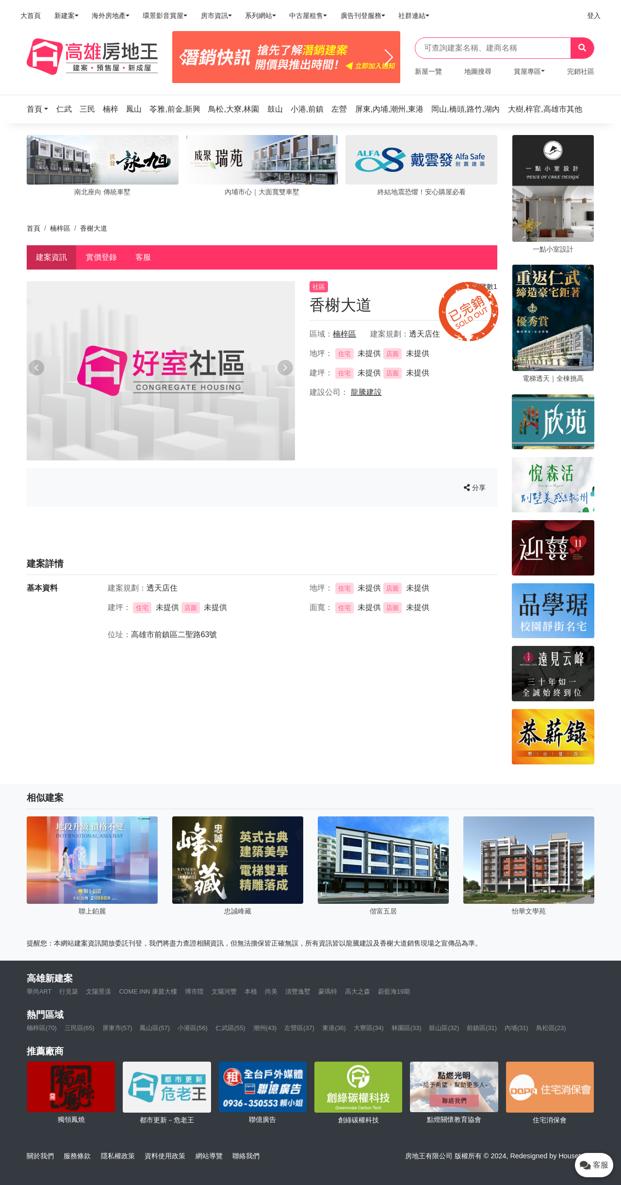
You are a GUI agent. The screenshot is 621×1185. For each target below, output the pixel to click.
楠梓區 (60, 228)
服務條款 (77, 1156)
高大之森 (357, 991)
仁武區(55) (230, 1028)
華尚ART (39, 991)
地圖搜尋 (477, 71)
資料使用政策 (165, 1156)
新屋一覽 (428, 71)
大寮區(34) (369, 1028)
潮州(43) (265, 1028)
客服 (143, 257)
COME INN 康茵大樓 (148, 991)
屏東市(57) (117, 1028)
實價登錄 (101, 257)
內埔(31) (516, 1028)
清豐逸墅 (297, 991)
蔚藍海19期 (394, 991)
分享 (475, 487)
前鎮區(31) (482, 1028)
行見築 (68, 991)
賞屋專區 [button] (527, 71)
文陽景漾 (98, 991)
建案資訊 (51, 257)
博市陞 (194, 991)
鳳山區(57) (155, 1028)
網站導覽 (209, 1156)
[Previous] (183, 57)
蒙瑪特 (327, 991)
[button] (40, 109)
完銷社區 (580, 71)
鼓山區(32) (444, 1028)
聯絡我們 (246, 1156)
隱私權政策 (118, 1156)
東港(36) (334, 1028)
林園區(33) (407, 1028)
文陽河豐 (224, 991)
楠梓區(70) (42, 1028)
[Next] (388, 57)
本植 (251, 991)
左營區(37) (299, 1028)
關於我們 (40, 1156)
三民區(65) (80, 1028)
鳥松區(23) (551, 1028)
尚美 (271, 991)
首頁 (33, 228)
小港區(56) (193, 1028)
